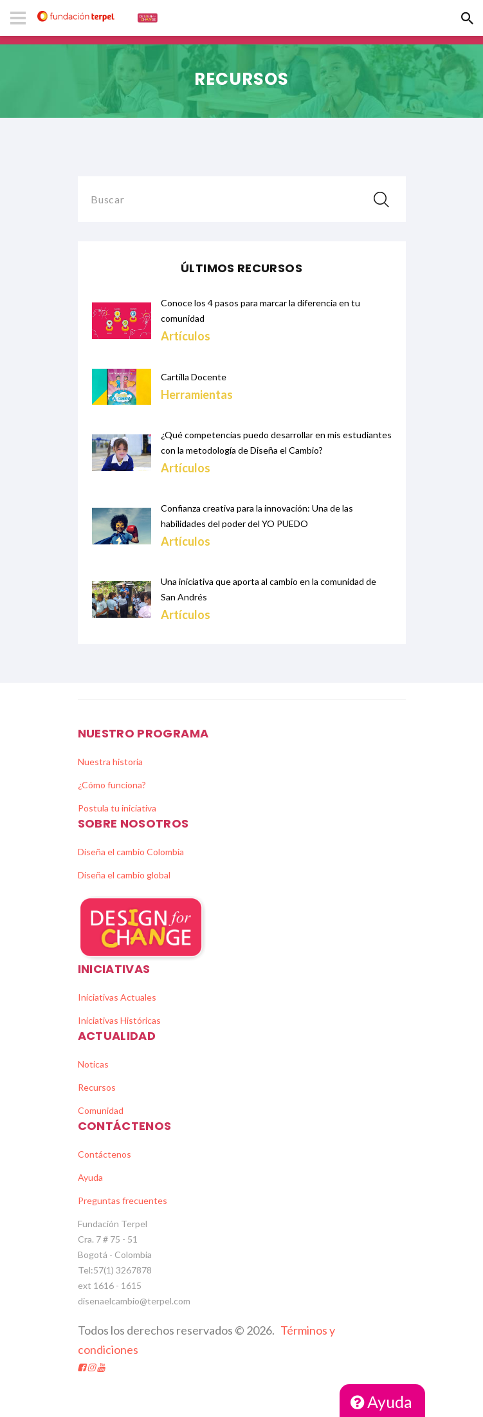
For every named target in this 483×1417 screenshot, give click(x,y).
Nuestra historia (110, 761)
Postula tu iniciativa (117, 807)
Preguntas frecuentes (122, 1200)
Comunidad (100, 1110)
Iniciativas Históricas (119, 1020)
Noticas (93, 1064)
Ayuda (381, 1401)
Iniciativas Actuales (117, 997)
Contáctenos (104, 1154)
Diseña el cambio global (124, 874)
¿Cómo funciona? (112, 784)
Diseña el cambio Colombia (131, 851)
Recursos (97, 1087)
